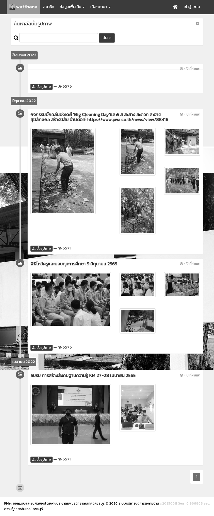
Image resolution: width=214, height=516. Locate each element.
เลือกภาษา (100, 7)
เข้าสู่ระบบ (192, 7)
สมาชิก (48, 7)
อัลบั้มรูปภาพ (41, 86)
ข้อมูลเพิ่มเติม (72, 7)
